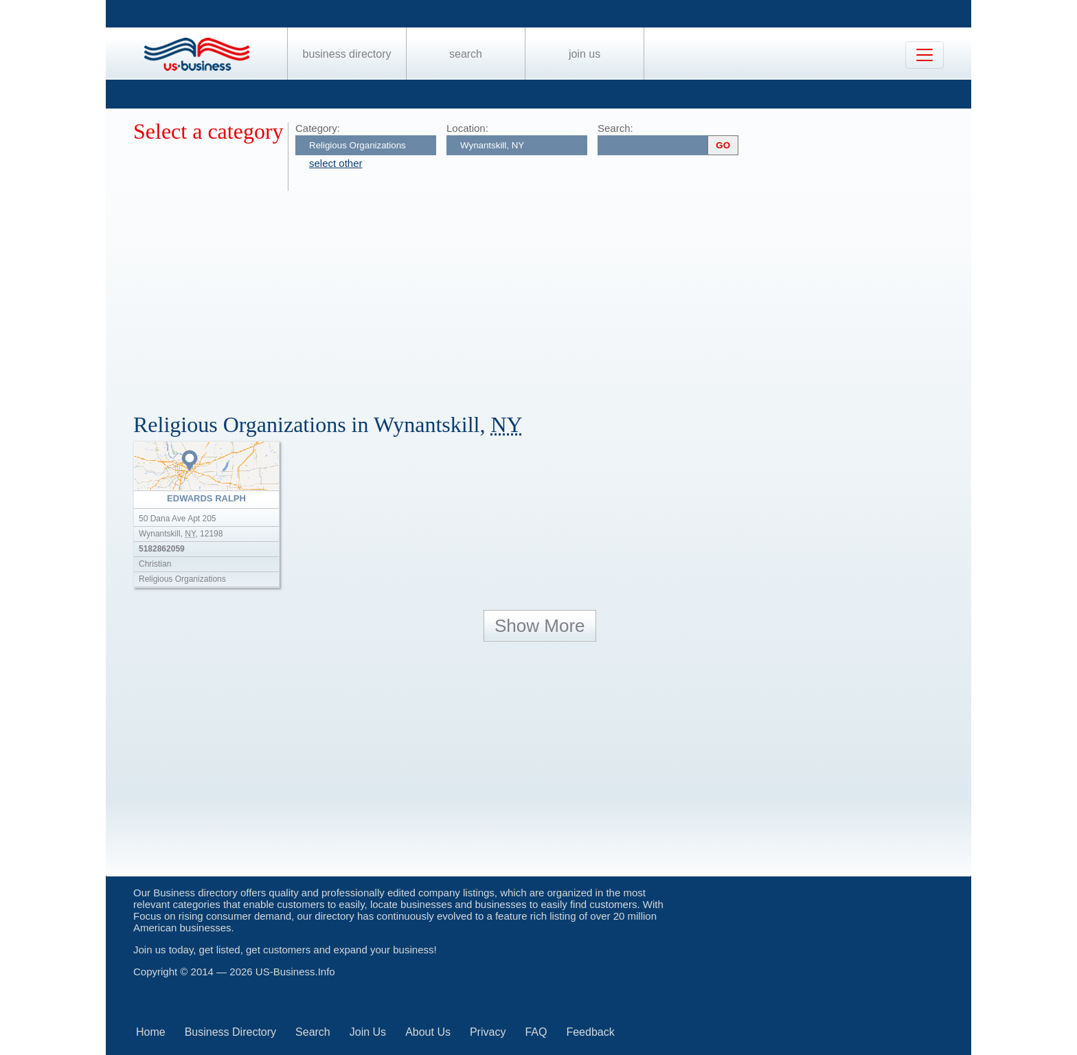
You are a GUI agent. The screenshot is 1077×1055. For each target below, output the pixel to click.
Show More (540, 625)
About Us (428, 1032)
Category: (317, 128)
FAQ (536, 1032)
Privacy (488, 1032)
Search (465, 54)
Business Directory (347, 54)
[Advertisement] (545, 294)
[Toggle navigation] (924, 55)
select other (336, 163)
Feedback (590, 1032)
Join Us (584, 54)
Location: (467, 128)
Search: (615, 128)
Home (151, 1032)
